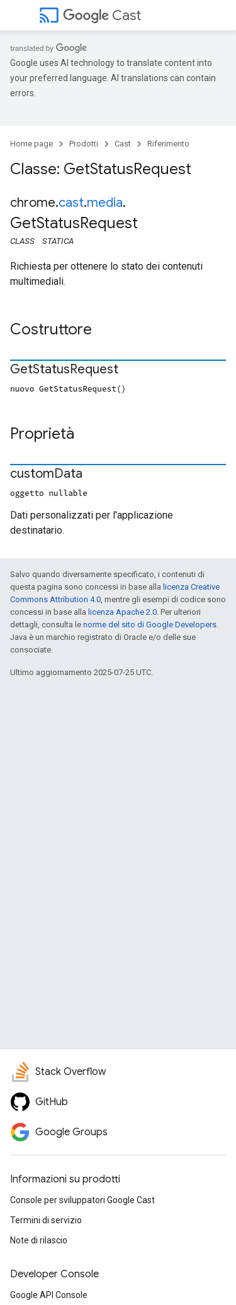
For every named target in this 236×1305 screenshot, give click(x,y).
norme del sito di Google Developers (149, 624)
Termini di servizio (46, 1220)
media (105, 203)
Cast (102, 15)
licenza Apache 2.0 (122, 612)
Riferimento (168, 143)
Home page (31, 143)
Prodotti (83, 143)
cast (71, 203)
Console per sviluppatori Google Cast (82, 1200)
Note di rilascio (38, 1240)
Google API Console (48, 1295)
